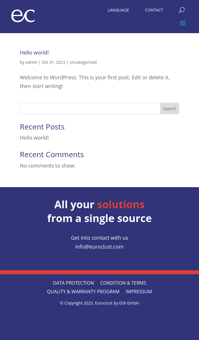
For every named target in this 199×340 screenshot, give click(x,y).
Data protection (73, 283)
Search (169, 108)
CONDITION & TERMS (123, 283)
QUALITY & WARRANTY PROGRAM (83, 292)
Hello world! (34, 52)
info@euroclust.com (99, 246)
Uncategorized (82, 62)
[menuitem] (118, 9)
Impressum (139, 292)
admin (31, 62)
